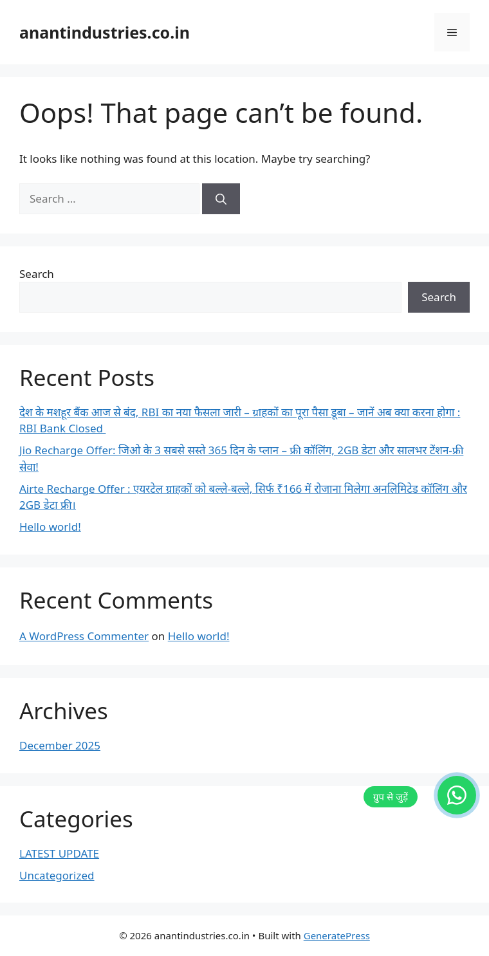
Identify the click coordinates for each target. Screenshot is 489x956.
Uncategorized (57, 875)
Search (36, 273)
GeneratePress (337, 935)
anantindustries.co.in (104, 32)
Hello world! (50, 526)
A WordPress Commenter (84, 636)
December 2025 (59, 745)
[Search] (221, 198)
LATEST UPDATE (59, 853)
